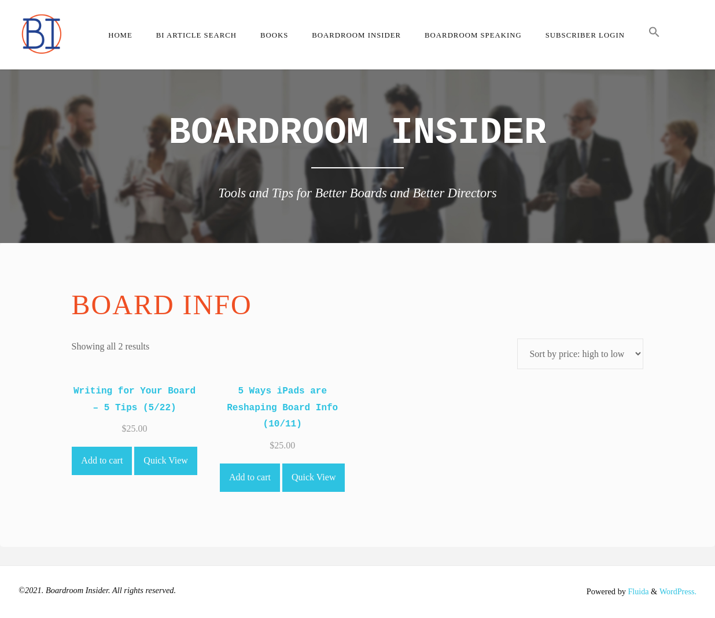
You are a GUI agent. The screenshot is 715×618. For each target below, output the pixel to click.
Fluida (636, 591)
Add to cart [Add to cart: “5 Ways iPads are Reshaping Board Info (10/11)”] (250, 477)
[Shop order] (580, 354)
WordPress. (677, 591)
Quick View (165, 460)
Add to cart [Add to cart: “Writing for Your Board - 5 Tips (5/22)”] (102, 460)
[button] (654, 34)
